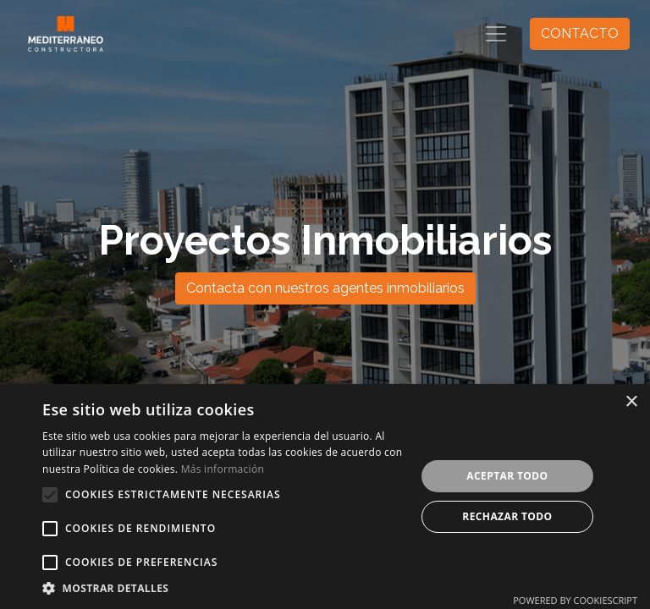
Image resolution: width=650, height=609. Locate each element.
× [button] (631, 402)
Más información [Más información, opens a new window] (222, 469)
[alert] (325, 496)
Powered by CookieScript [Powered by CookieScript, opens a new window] (575, 600)
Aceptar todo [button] (507, 476)
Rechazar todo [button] (507, 516)
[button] (50, 495)
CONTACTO (580, 33)
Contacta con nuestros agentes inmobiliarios (325, 288)
